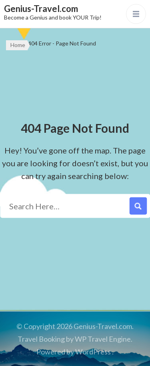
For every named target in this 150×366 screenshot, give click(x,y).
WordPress (93, 351)
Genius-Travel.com (41, 8)
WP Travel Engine (103, 339)
